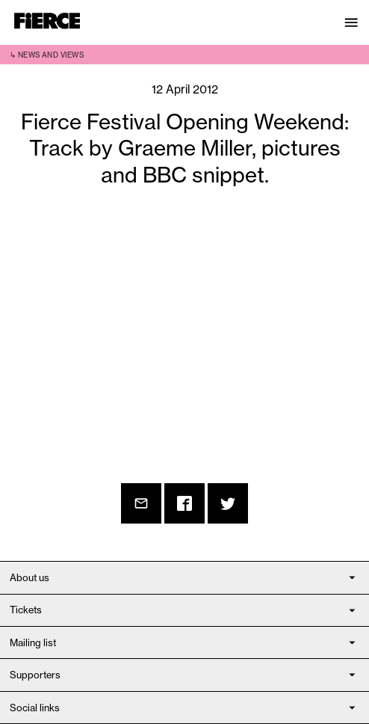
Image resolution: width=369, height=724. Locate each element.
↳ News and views (47, 55)
